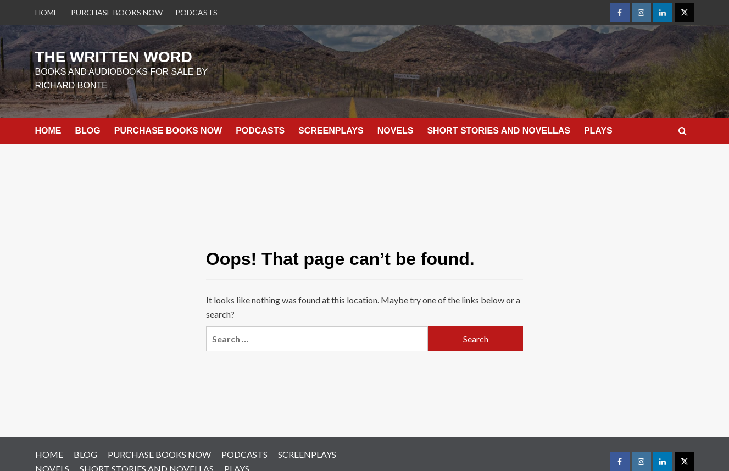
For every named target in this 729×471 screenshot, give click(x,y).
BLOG (88, 125)
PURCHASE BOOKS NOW (117, 12)
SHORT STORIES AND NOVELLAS (498, 125)
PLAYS (598, 125)
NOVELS (395, 125)
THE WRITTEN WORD (86, 54)
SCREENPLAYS (331, 125)
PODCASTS (196, 12)
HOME (46, 12)
